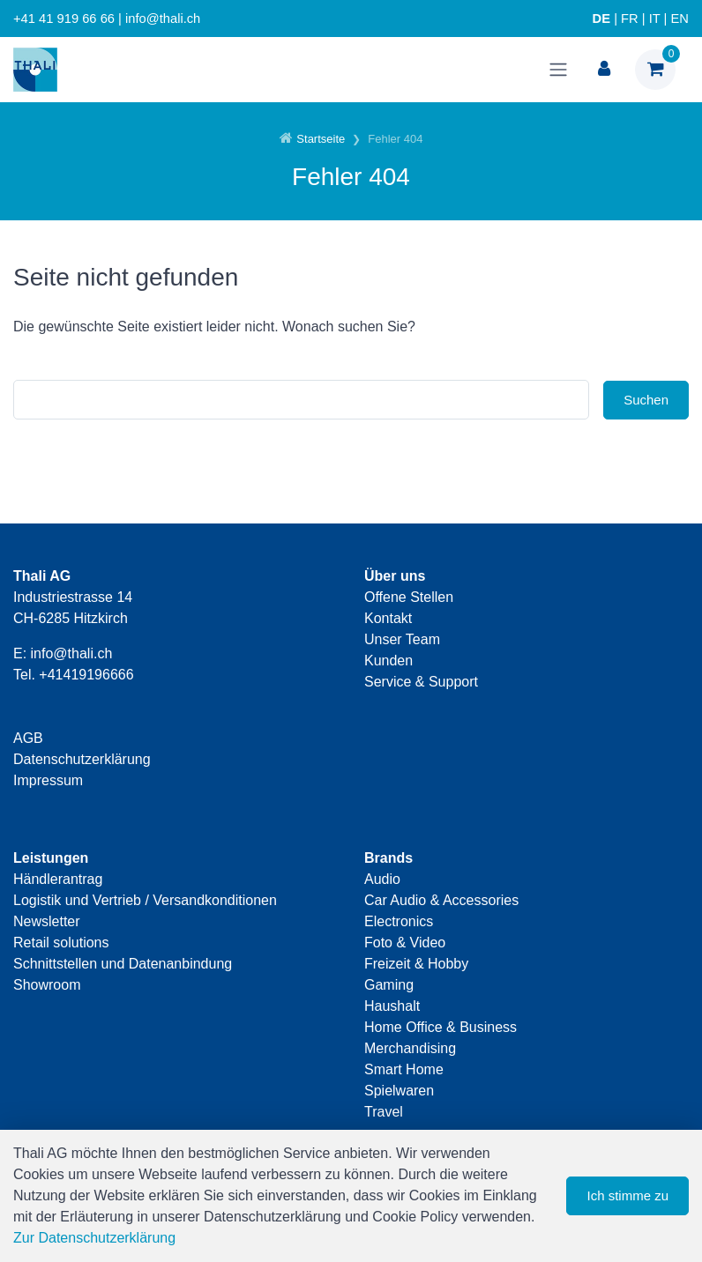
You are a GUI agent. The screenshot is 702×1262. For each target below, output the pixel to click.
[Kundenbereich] (604, 69)
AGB (28, 738)
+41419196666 (86, 674)
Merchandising (410, 1048)
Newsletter (46, 921)
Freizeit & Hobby (416, 963)
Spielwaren (399, 1090)
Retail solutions (61, 942)
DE (601, 18)
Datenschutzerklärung (82, 759)
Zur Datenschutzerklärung (94, 1237)
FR (630, 18)
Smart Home (404, 1069)
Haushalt (392, 1005)
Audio (382, 879)
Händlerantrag (57, 879)
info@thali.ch (72, 653)
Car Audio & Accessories (441, 900)
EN (680, 18)
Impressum (48, 780)
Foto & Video (404, 942)
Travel (383, 1111)
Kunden (388, 660)
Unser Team (402, 639)
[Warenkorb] (655, 69)
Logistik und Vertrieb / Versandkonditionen (145, 900)
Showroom (46, 984)
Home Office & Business (440, 1027)
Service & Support (421, 681)
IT (655, 18)
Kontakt (388, 618)
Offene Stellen (408, 597)
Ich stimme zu (627, 1195)
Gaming (389, 984)
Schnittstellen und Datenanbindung (122, 963)
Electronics (398, 921)
